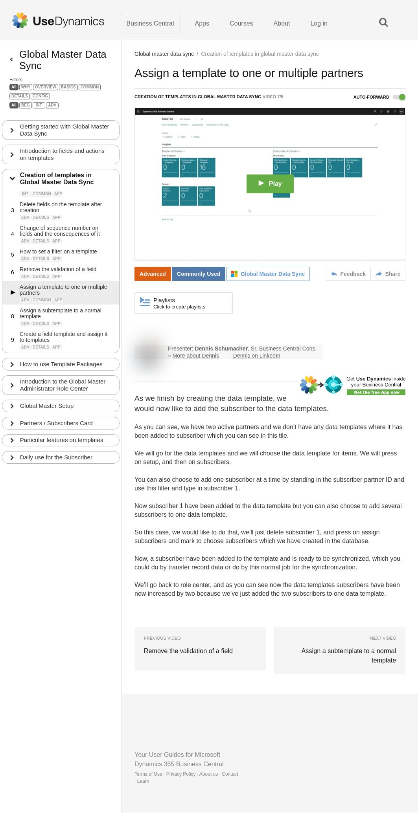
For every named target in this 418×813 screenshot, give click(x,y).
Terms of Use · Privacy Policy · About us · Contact (186, 774)
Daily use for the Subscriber (56, 463)
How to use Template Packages (61, 369)
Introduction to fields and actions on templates (62, 160)
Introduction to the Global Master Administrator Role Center (63, 390)
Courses (241, 23)
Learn (143, 781)
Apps (202, 23)
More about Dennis (196, 356)
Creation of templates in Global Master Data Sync (57, 184)
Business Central (150, 23)
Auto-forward (379, 97)
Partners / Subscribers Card (56, 428)
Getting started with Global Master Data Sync (64, 135)
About (282, 23)
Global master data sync (164, 54)
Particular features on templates (61, 445)
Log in (319, 23)
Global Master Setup (47, 411)
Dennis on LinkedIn (256, 356)
